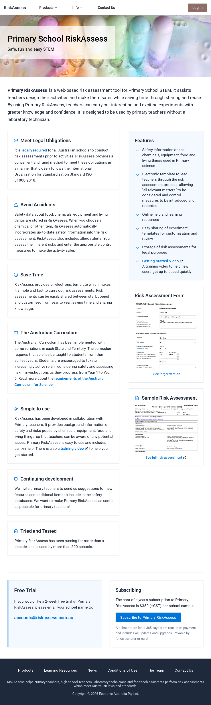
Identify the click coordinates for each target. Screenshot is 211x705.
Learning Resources (60, 670)
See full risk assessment (164, 458)
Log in (197, 7)
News (92, 670)
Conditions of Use (122, 670)
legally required (34, 150)
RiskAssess (15, 7)
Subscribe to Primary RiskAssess (148, 617)
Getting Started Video (160, 261)
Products (46, 8)
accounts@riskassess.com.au (43, 617)
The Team (156, 670)
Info (75, 8)
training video (72, 448)
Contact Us (106, 8)
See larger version (166, 374)
